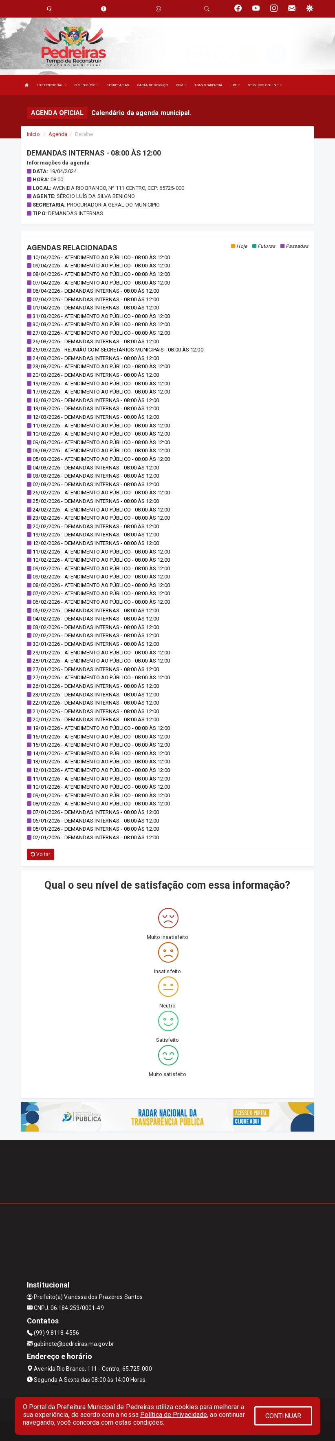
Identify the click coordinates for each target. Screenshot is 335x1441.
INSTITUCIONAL (51, 85)
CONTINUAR (283, 1416)
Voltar (40, 854)
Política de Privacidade (173, 1415)
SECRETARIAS (117, 85)
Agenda (58, 134)
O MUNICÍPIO (86, 85)
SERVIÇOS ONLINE (265, 85)
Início (33, 134)
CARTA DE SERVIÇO (152, 85)
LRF (235, 85)
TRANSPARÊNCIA (208, 85)
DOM (181, 85)
